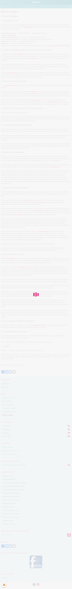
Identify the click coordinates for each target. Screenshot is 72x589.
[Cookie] (4, 584)
